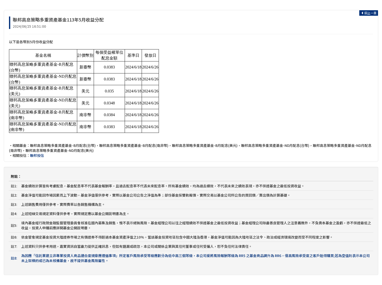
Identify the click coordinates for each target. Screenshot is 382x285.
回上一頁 (369, 13)
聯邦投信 (37, 155)
